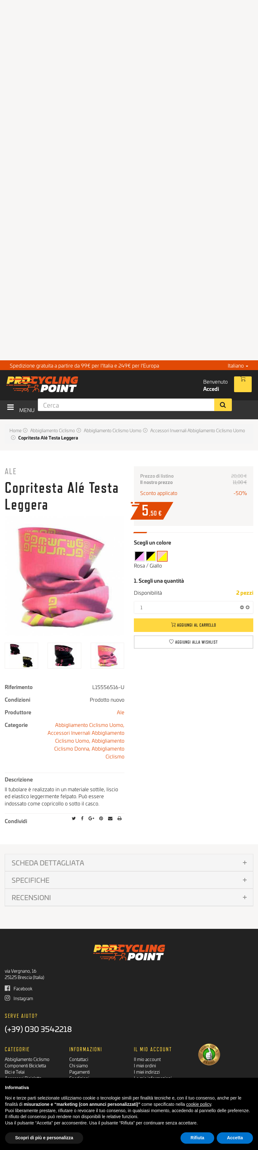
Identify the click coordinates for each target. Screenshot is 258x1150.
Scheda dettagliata (48, 862)
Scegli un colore (152, 542)
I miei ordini (145, 1065)
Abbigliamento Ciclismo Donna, (89, 744)
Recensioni (31, 897)
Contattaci (78, 1059)
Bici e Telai (15, 1071)
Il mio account (147, 1059)
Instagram (19, 998)
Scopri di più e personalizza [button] (44, 1137)
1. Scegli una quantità (159, 580)
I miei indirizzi (147, 1071)
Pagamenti (79, 1071)
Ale (11, 471)
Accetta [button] (235, 1137)
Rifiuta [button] (197, 1137)
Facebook (18, 988)
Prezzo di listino (157, 476)
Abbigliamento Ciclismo (108, 752)
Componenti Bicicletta (25, 1065)
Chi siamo (78, 1065)
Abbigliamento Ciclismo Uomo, (89, 724)
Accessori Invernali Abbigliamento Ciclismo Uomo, (86, 736)
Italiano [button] (238, 365)
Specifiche (30, 880)
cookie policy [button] (198, 1104)
